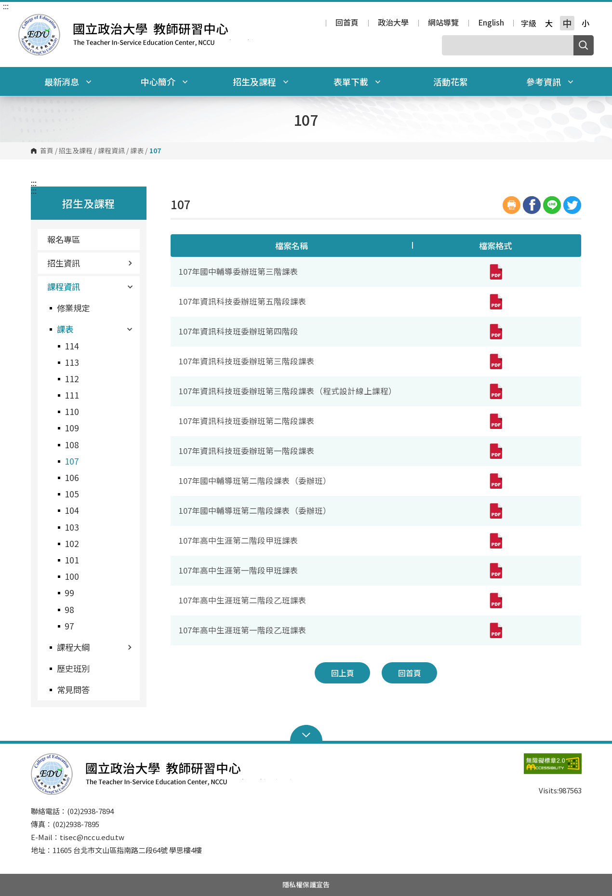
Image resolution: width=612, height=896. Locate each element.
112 (72, 379)
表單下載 (357, 81)
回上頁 (342, 673)
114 (72, 346)
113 (72, 362)
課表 (137, 150)
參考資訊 (549, 81)
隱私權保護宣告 (306, 884)
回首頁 (347, 23)
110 (72, 411)
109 (72, 428)
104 (72, 510)
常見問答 (73, 689)
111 (72, 395)
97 (69, 626)
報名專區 (63, 239)
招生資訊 (90, 263)
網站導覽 (443, 23)
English (491, 23)
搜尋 (583, 45)
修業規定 (73, 308)
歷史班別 (73, 668)
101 (72, 560)
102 (72, 543)
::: (6, 6)
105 (72, 494)
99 (69, 593)
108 (72, 445)
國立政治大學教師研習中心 (28, 21)
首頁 (46, 150)
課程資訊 (111, 150)
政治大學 (393, 23)
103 (72, 527)
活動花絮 (450, 81)
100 (72, 576)
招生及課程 (261, 81)
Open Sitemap (306, 734)
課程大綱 (94, 647)
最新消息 (68, 81)
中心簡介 (164, 81)
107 (72, 461)
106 (72, 477)
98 (69, 609)
